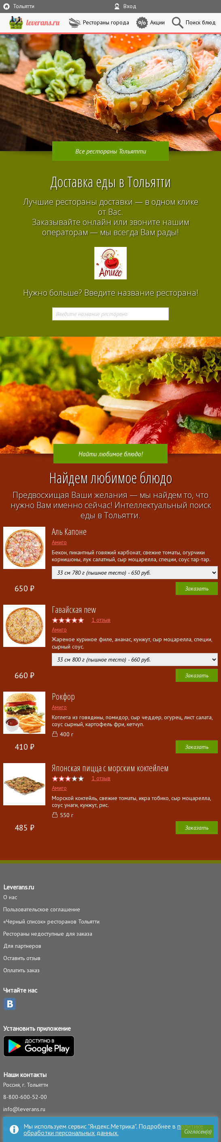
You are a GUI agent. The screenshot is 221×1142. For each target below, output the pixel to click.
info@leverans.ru (24, 1109)
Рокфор (63, 696)
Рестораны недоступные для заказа (47, 933)
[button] (197, 1131)
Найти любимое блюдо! (110, 453)
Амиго (59, 542)
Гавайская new (74, 609)
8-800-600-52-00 (25, 1097)
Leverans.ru (18, 887)
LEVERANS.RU (34, 22)
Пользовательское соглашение (41, 909)
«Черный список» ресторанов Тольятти (51, 921)
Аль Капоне (69, 531)
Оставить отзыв (21, 958)
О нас (10, 897)
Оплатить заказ (21, 970)
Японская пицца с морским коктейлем (110, 767)
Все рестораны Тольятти (110, 151)
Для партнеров (22, 946)
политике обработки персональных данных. (113, 1129)
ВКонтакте (9, 1003)
